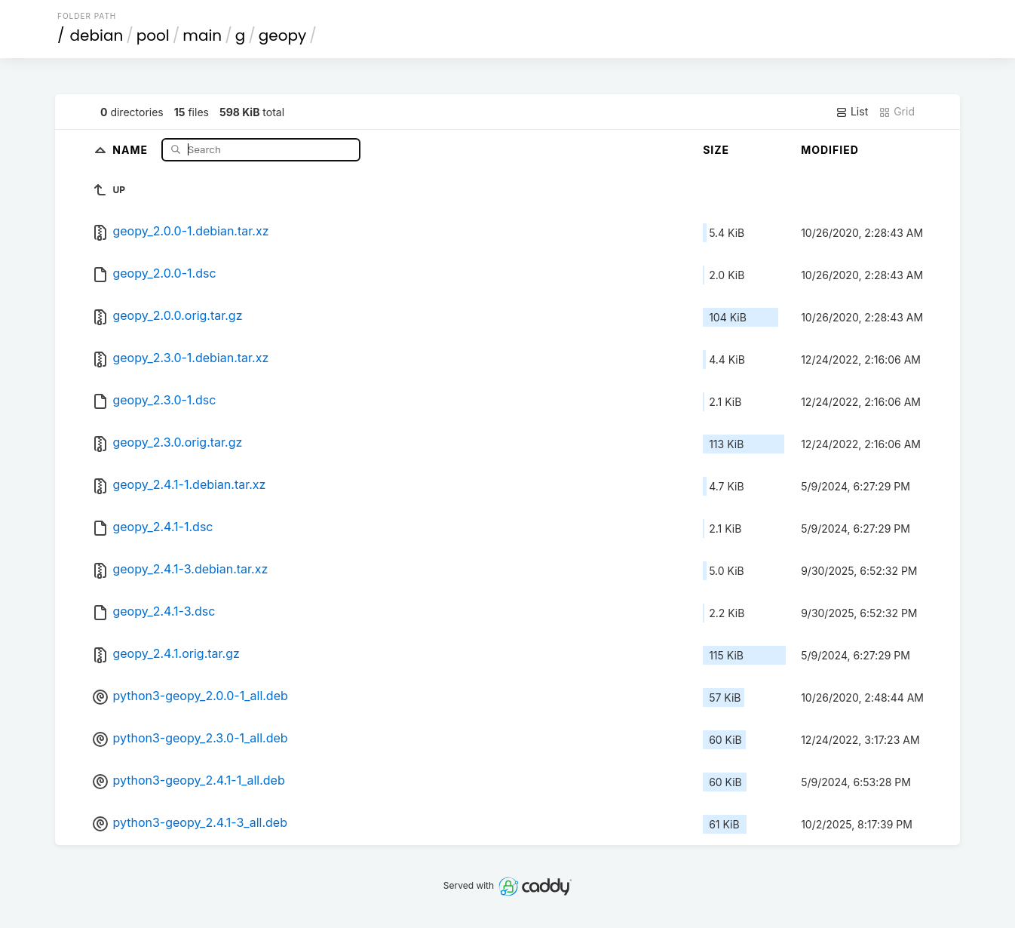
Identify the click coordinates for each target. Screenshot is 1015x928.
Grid (897, 111)
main (202, 35)
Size (716, 149)
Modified (830, 149)
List (852, 111)
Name (131, 149)
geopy (283, 35)
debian (97, 35)
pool (153, 35)
